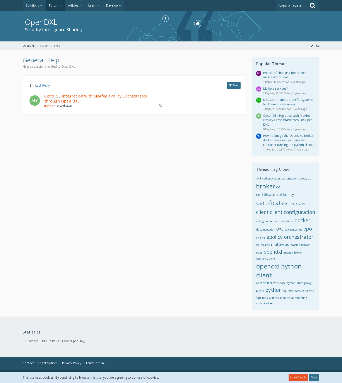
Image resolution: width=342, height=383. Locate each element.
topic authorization (274, 298)
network (306, 245)
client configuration (292, 212)
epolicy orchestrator (290, 236)
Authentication (271, 178)
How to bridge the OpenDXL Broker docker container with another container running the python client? (288, 140)
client (262, 212)
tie (258, 297)
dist (282, 221)
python (273, 289)
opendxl (273, 251)
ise (258, 245)
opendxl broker (293, 253)
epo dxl (260, 238)
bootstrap (305, 178)
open (259, 253)
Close (314, 377)
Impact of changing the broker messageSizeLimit (284, 75)
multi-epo (280, 244)
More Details (298, 377)
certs (293, 203)
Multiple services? (275, 88)
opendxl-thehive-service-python (275, 283)
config (260, 221)
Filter (234, 85)
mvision (295, 245)
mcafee (265, 245)
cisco (302, 204)
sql (285, 291)
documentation (265, 229)
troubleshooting (297, 298)
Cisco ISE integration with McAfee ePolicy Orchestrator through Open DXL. (95, 98)
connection (272, 221)
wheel (269, 303)
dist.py (289, 221)
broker (265, 186)
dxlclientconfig (293, 229)
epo (307, 228)
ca (278, 187)
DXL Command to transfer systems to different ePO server (288, 101)
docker (302, 220)
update (260, 303)
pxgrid (260, 291)
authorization (289, 178)
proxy (307, 283)
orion (299, 283)
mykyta (48, 106)
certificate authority (275, 194)
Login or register (291, 5)
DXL (279, 229)
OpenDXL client (265, 258)
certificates (271, 202)
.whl (258, 178)
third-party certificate (301, 291)
